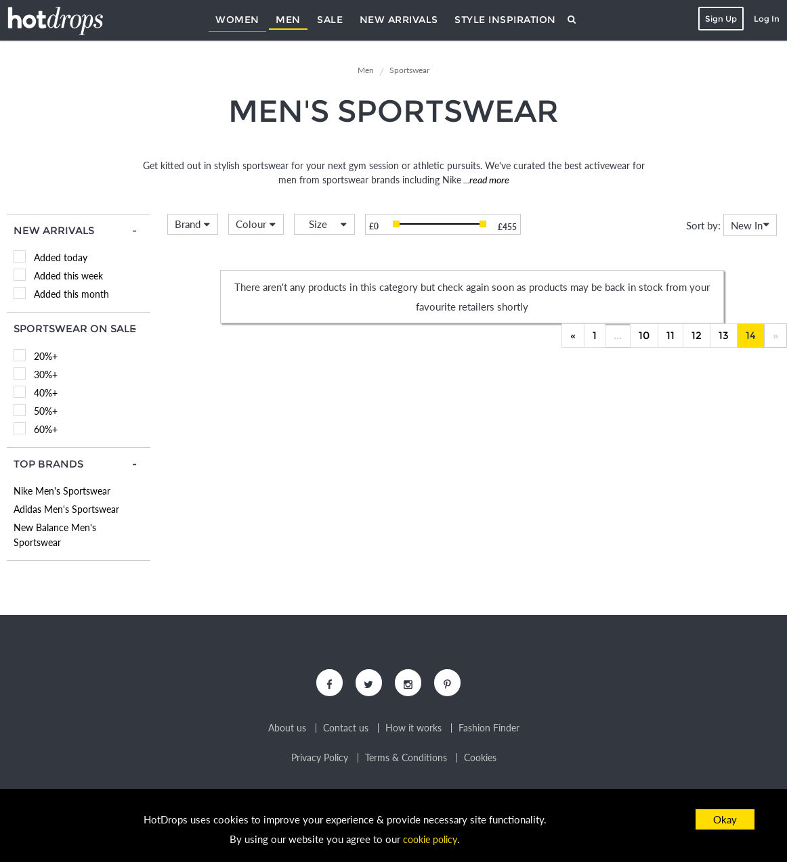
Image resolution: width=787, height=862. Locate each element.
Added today (60, 257)
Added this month (71, 294)
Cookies (480, 761)
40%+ (46, 393)
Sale (330, 20)
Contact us (345, 731)
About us (287, 731)
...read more (485, 179)
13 (724, 335)
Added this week (68, 275)
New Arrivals (399, 20)
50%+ (46, 411)
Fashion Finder (489, 731)
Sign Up (718, 19)
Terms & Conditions (406, 761)
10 (644, 335)
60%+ (46, 429)
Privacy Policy (319, 761)
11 (670, 335)
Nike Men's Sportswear (62, 491)
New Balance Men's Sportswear (55, 535)
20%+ (46, 356)
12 (697, 335)
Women (237, 20)
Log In (764, 19)
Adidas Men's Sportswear (66, 509)
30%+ (46, 374)
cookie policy (430, 839)
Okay (725, 819)
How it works (413, 731)
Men (288, 20)
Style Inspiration (505, 20)
